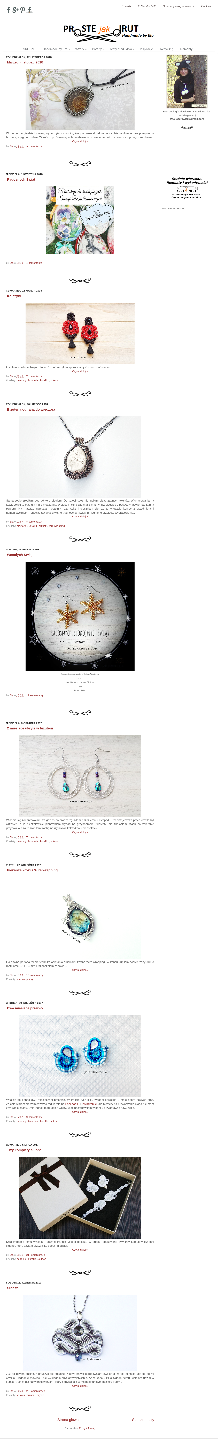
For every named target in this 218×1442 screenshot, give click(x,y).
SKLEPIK (29, 49)
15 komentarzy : (35, 975)
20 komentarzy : (35, 1390)
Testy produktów (121, 49)
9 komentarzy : (35, 146)
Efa (12, 146)
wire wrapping (57, 525)
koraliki (44, 380)
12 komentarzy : (35, 695)
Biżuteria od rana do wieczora (31, 409)
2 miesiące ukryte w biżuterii (30, 728)
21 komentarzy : (35, 1254)
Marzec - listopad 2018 (25, 62)
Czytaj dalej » (80, 141)
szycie (40, 1395)
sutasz (54, 380)
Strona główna (69, 1420)
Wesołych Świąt (20, 555)
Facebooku (72, 1104)
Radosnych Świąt (21, 179)
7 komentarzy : (35, 376)
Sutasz (12, 1288)
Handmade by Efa (55, 49)
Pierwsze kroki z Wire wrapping (32, 870)
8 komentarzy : (35, 521)
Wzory (79, 49)
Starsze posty (143, 1420)
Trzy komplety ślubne (24, 1150)
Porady (97, 49)
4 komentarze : (35, 262)
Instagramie (89, 1104)
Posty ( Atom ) (87, 1428)
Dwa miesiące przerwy (25, 1008)
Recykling (166, 49)
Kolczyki (14, 296)
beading (22, 380)
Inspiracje (146, 49)
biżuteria (33, 380)
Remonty (186, 49)
